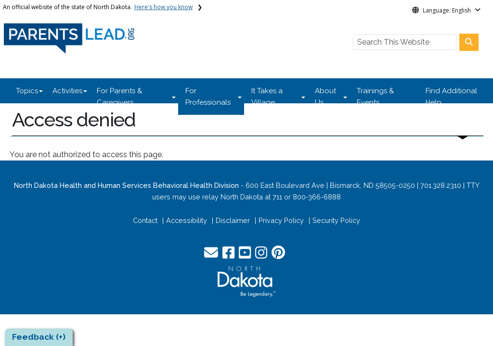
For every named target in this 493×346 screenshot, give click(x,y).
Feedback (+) (38, 337)
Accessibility (186, 220)
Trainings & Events (375, 96)
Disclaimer (233, 220)
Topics (27, 90)
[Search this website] (469, 42)
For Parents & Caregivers (119, 96)
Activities (67, 90)
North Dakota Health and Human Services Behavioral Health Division (126, 185)
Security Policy (336, 220)
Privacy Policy (281, 220)
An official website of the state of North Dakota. (98, 7)
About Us (325, 96)
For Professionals (208, 96)
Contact (145, 220)
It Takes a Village (267, 96)
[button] (212, 255)
